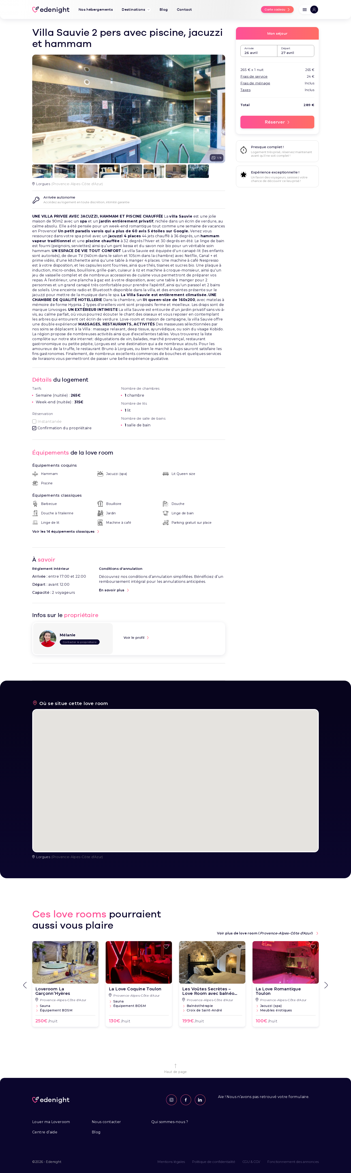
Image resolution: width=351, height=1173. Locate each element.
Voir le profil (134, 637)
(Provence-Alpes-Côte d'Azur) (67, 857)
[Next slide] (326, 985)
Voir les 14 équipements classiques (63, 531)
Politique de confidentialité (213, 1162)
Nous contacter (106, 1122)
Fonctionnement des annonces (293, 1162)
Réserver (275, 122)
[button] (309, 9)
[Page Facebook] (185, 1099)
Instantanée (50, 421)
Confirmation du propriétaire (65, 428)
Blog (96, 1132)
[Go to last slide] (25, 985)
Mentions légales (171, 1162)
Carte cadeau (275, 9)
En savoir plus (111, 590)
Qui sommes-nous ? (169, 1122)
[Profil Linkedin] (200, 1099)
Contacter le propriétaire (79, 642)
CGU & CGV (251, 1162)
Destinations (136, 9)
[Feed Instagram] (171, 1099)
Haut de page (175, 1068)
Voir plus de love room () (265, 933)
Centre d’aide (44, 1132)
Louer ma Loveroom (51, 1122)
